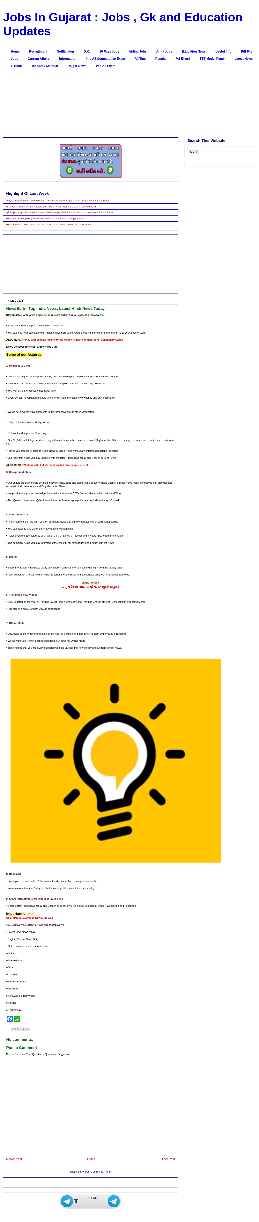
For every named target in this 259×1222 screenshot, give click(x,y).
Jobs (14, 58)
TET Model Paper (212, 58)
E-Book (16, 66)
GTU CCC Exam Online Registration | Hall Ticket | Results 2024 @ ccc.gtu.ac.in (51, 206)
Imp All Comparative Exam (105, 58)
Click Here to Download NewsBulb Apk (29, 917)
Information (67, 58)
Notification (65, 51)
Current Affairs (38, 58)
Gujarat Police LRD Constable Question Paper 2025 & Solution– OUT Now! (48, 224)
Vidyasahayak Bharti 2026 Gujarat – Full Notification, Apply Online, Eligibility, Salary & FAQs (57, 200)
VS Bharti (183, 58)
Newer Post (14, 1159)
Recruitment (38, 51)
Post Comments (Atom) (98, 1171)
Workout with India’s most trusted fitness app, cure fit (55, 465)
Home (15, 51)
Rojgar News (77, 66)
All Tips (140, 58)
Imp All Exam (105, 66)
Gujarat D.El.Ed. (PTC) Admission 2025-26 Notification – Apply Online (45, 218)
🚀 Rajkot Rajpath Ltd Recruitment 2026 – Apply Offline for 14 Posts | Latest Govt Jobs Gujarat (59, 212)
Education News (194, 51)
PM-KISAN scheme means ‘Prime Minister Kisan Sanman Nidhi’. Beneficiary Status (73, 339)
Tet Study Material (44, 66)
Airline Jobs (138, 51)
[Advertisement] (123, 103)
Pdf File (246, 51)
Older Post (167, 1159)
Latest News (243, 58)
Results (160, 58)
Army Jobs (164, 51)
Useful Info (223, 51)
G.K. (87, 51)
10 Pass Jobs (109, 51)
